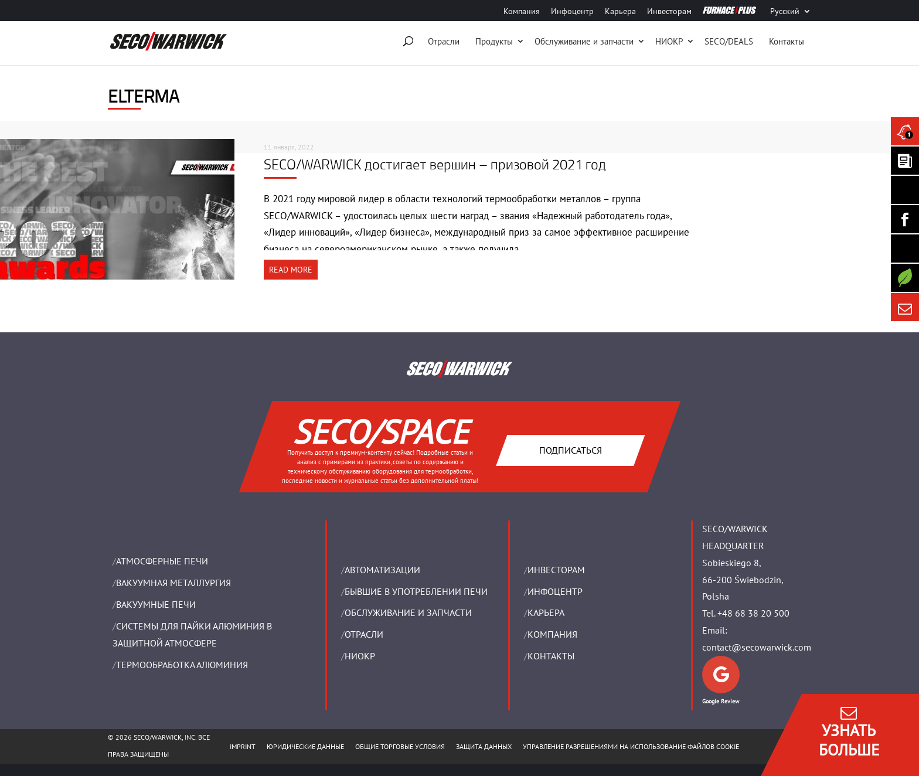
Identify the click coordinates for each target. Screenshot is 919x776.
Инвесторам (669, 11)
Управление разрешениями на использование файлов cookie (631, 746)
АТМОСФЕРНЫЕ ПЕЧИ (162, 561)
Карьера (620, 11)
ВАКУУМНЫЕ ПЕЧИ (156, 604)
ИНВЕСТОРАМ (556, 570)
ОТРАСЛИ (364, 634)
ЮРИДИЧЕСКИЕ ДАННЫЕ (305, 746)
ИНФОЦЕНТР (555, 591)
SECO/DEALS (728, 41)
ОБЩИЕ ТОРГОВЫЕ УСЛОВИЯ (400, 746)
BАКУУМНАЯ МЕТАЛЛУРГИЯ (173, 582)
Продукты (494, 41)
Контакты (786, 41)
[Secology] (905, 278)
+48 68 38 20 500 (753, 613)
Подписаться (570, 449)
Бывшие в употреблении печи (416, 591)
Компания (521, 11)
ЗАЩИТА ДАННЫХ (484, 746)
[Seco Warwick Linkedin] (905, 190)
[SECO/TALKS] (905, 248)
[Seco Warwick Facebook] (905, 219)
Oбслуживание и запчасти (584, 41)
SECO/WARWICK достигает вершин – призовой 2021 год (435, 164)
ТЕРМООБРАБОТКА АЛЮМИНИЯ (182, 665)
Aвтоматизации (382, 570)
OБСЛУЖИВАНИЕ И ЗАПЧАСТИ (408, 612)
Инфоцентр (572, 11)
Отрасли (444, 41)
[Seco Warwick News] (905, 131)
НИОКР (669, 41)
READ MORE (290, 269)
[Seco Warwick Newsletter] (905, 161)
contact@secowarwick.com (756, 647)
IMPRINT (243, 746)
